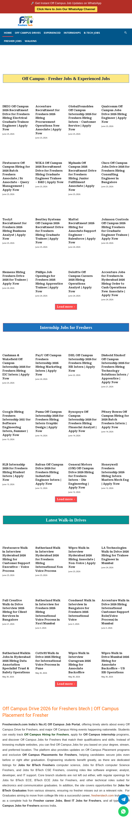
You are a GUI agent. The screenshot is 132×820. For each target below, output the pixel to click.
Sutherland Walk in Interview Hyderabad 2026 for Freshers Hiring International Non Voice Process (49, 556)
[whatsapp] (123, 811)
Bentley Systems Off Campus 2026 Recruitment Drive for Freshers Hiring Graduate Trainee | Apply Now (49, 230)
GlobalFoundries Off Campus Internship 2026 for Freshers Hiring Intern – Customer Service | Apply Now (82, 118)
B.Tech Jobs (92, 32)
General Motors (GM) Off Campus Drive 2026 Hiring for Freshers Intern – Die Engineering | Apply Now (81, 473)
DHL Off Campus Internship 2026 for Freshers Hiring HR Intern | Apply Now (82, 361)
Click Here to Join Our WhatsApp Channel (66, 9)
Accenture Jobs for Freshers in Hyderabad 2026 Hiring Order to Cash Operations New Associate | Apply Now (113, 282)
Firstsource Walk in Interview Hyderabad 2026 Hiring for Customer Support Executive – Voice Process (16, 556)
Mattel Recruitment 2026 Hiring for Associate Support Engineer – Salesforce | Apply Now (82, 230)
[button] (125, 33)
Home (8, 32)
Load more (66, 304)
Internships (72, 32)
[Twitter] (123, 799)
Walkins (31, 41)
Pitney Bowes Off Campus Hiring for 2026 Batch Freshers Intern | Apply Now (115, 417)
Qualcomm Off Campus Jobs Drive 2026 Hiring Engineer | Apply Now (114, 114)
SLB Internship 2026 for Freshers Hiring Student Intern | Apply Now (15, 469)
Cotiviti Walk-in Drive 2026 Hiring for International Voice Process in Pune (48, 656)
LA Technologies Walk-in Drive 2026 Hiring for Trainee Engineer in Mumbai (115, 552)
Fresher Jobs (13, 41)
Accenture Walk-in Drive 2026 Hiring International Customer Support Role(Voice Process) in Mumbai (115, 608)
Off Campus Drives (28, 32)
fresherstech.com (102, 791)
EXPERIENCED (52, 32)
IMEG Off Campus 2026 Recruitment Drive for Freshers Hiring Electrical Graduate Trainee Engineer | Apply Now (16, 118)
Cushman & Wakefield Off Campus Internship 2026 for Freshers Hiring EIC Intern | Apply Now (16, 365)
